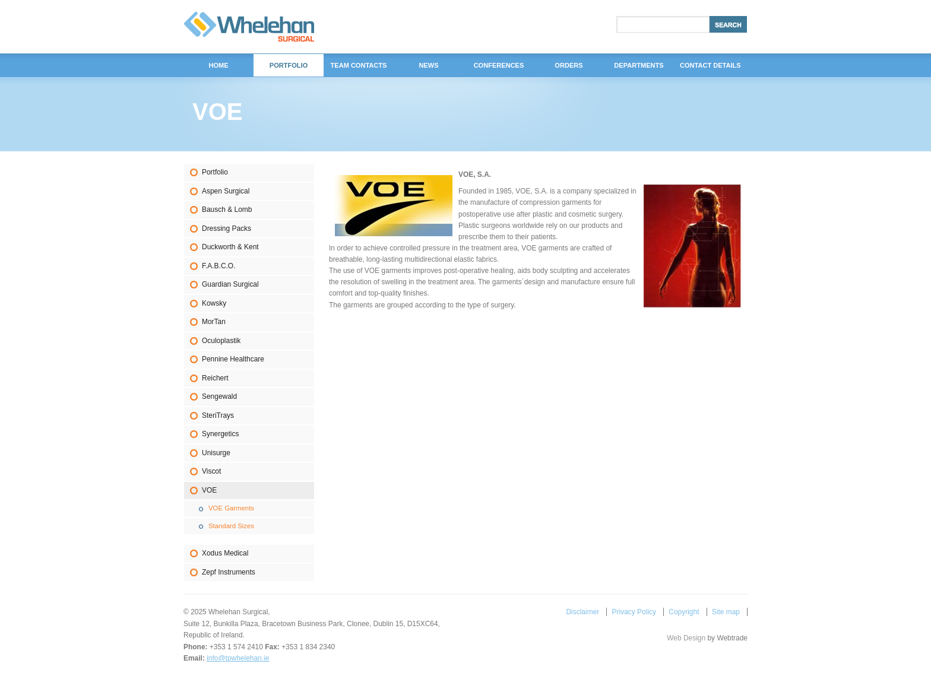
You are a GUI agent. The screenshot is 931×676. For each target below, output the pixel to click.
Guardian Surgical (230, 284)
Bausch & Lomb (227, 209)
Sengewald (219, 396)
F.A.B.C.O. (218, 266)
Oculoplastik (221, 341)
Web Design (686, 638)
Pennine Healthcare (233, 359)
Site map (726, 612)
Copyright (684, 612)
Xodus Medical (225, 553)
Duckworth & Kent (230, 247)
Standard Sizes (231, 525)
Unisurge (216, 453)
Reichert (215, 378)
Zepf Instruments (228, 572)
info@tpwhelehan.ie (238, 658)
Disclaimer (582, 612)
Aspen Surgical (225, 191)
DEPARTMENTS (638, 65)
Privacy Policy (634, 612)
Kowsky (214, 303)
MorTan (214, 322)
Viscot (211, 471)
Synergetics (220, 434)
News (428, 65)
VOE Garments (231, 508)
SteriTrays (218, 415)
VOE (209, 490)
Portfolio (215, 172)
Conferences (499, 65)
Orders (568, 65)
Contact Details (710, 65)
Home (218, 65)
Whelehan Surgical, (249, 27)
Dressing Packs (226, 228)
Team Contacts (359, 65)
